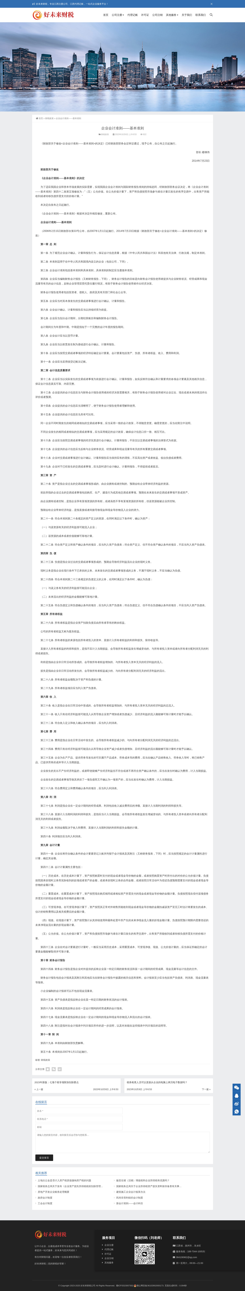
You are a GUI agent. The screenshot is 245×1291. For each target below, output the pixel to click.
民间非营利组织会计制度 (129, 1197)
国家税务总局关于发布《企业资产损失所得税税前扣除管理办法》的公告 (76, 1186)
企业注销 (109, 1258)
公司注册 (117, 15)
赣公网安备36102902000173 (148, 1285)
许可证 (145, 15)
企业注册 (109, 1245)
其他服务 (171, 15)
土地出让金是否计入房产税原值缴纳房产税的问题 (64, 1180)
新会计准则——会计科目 (129, 1203)
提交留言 (44, 1157)
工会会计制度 (45, 1203)
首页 (105, 15)
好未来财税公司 (88, 1285)
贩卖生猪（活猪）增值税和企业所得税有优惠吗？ (143, 1180)
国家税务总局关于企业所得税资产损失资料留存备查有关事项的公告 (152, 1186)
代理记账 (132, 15)
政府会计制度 (45, 1197)
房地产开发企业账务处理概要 (53, 1191)
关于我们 (187, 15)
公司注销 (157, 15)
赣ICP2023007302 (124, 1285)
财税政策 (49, 118)
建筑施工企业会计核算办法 (130, 1191)
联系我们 (200, 15)
